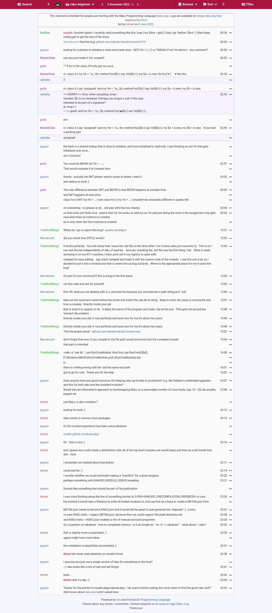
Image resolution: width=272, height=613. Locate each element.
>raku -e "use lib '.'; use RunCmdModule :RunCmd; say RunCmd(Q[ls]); (105, 352)
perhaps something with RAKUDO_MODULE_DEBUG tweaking (101, 480)
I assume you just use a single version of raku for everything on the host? (108, 562)
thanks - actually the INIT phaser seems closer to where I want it (102, 176)
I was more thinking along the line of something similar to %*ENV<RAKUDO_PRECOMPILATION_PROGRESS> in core (134, 496)
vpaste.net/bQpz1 (116, 230)
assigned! (69, 137)
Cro (118, 599)
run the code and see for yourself (83, 284)
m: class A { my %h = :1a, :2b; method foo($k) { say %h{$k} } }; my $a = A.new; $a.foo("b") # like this (124, 74)
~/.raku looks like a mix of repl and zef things (91, 567)
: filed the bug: (104, 42)
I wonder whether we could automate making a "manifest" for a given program (111, 475)
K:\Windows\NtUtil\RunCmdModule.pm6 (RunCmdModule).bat (102, 357)
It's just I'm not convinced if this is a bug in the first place (98, 276)
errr (65, 119)
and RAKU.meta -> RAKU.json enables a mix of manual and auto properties (109, 519)
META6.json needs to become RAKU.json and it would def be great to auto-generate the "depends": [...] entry (129, 509)
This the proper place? (102, 331)
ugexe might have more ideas (81, 537)
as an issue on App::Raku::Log (170, 604)
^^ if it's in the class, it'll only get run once (88, 66)
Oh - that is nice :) (74, 442)
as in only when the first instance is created (89, 222)
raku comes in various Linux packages (86, 418)
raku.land (91, 592)
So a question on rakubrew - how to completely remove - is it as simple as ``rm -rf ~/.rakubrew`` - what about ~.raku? (134, 524)
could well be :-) (73, 470)
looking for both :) (74, 410)
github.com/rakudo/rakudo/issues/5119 (121, 42)
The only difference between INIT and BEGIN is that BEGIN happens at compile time (114, 189)
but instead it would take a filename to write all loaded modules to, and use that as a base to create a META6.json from (136, 501)
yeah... (67, 575)
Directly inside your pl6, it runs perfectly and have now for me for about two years (113, 318)
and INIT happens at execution (82, 195)
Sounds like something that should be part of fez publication (100, 488)
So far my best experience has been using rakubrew (95, 426)
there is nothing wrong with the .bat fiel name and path (96, 367)
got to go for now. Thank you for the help (88, 372)
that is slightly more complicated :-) (85, 532)
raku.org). (163, 16)
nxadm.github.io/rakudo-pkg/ (81, 434)
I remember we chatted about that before (88, 462)
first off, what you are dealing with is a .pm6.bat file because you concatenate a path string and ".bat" (125, 292)
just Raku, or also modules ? (80, 402)
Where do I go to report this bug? (95, 230)
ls (64, 362)
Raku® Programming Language (150, 599)
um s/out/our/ (72, 155)
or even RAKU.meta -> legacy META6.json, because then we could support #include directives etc (122, 514)
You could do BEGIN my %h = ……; (83, 163)
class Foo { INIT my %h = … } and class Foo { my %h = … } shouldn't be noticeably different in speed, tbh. (126, 199)
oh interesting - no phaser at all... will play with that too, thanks (101, 208)
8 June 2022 (146, 24)
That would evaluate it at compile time (86, 168)
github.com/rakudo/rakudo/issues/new (116, 331)
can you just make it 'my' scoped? (83, 58)
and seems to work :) (76, 181)
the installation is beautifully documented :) (89, 545)
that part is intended (75, 344)
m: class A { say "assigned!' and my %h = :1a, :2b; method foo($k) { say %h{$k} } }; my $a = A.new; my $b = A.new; (132, 88)
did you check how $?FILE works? (83, 238)
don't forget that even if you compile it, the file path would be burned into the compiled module (120, 339)
